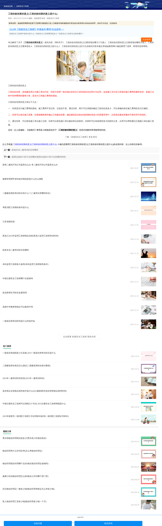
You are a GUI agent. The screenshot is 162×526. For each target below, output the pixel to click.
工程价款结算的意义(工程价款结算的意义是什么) (35, 144)
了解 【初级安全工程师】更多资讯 (81, 137)
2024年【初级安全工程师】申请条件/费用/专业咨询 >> (36, 29)
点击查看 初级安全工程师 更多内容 (79, 337)
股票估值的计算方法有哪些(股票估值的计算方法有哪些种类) (39, 157)
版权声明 (80, 517)
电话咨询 (108, 523)
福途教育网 (8, 6)
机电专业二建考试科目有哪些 (25, 150)
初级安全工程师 (22, 6)
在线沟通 (38, 523)
